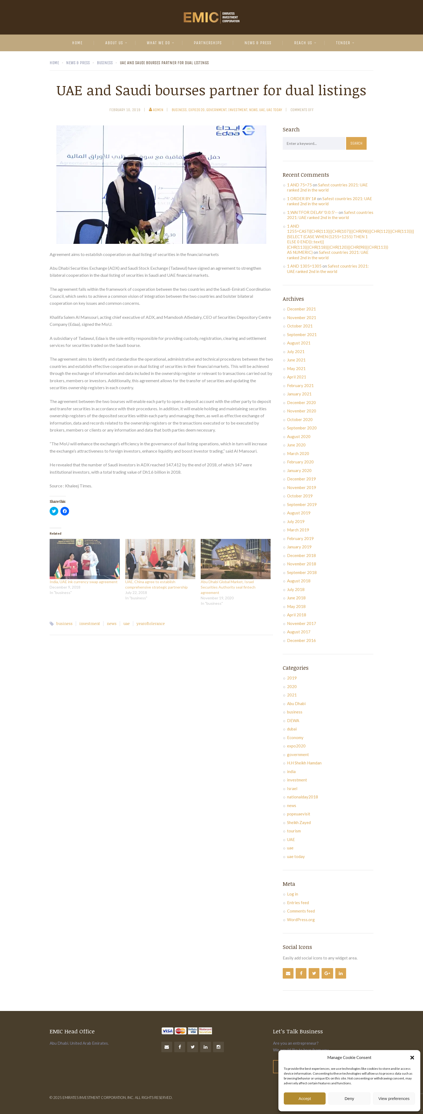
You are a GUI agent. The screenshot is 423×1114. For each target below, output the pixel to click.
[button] (412, 1057)
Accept (305, 1098)
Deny (349, 1098)
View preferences (394, 1098)
